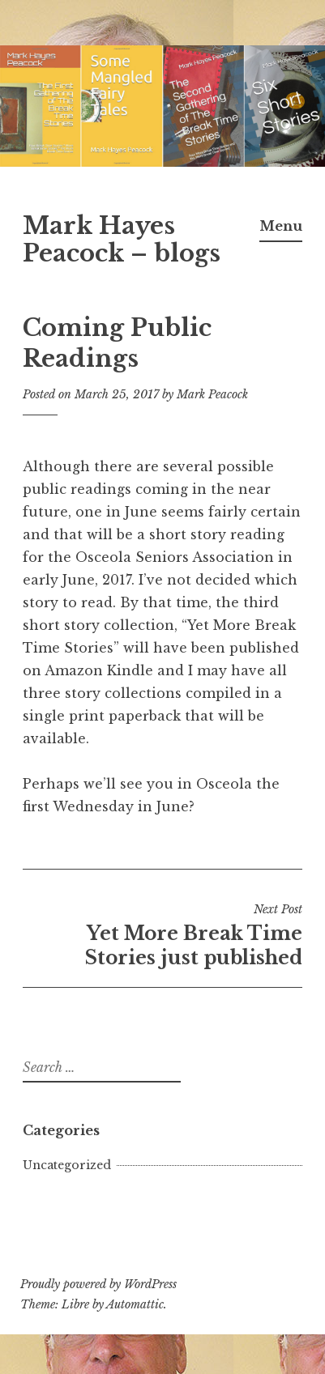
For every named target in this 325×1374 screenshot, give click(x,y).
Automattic (135, 1304)
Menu (280, 226)
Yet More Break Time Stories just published (162, 935)
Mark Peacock (212, 394)
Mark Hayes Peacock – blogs (121, 240)
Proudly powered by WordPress (98, 1284)
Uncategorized (67, 1165)
